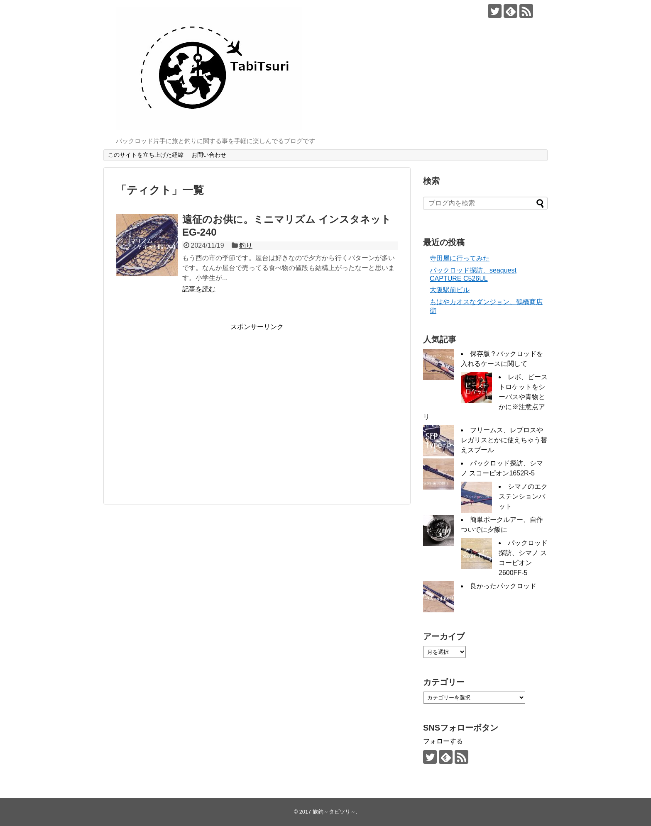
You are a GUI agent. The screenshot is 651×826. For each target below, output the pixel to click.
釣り (245, 245)
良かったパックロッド (503, 586)
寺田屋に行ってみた (459, 258)
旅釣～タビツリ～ (334, 812)
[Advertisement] (185, 411)
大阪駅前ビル (450, 289)
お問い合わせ (208, 154)
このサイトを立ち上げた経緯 (146, 154)
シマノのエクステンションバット (523, 496)
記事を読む (198, 288)
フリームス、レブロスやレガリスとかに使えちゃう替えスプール (504, 439)
